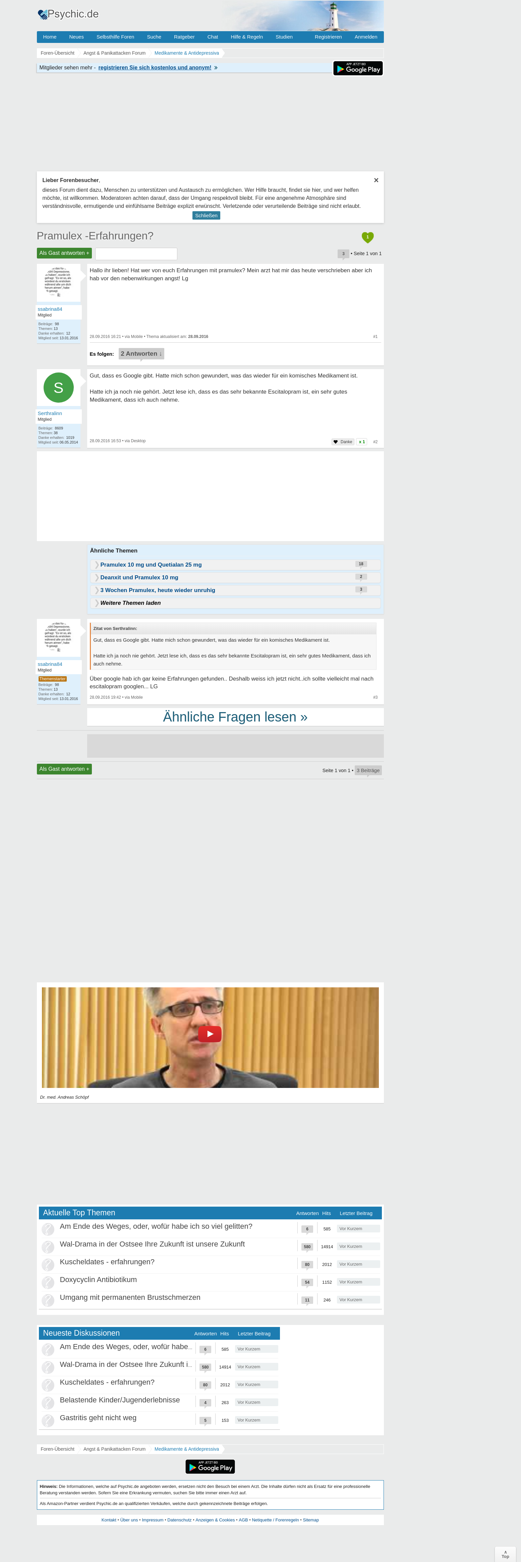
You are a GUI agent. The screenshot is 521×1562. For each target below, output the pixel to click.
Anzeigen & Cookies (215, 1519)
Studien (284, 37)
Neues (76, 37)
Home (50, 37)
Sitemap (311, 1519)
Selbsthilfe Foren (115, 37)
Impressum (152, 1519)
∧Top (505, 1554)
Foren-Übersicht (57, 1449)
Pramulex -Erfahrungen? (95, 236)
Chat (213, 37)
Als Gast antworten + (65, 253)
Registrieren (328, 37)
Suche (154, 37)
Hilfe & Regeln (247, 37)
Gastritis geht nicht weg (98, 1417)
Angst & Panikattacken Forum (114, 1449)
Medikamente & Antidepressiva (187, 1449)
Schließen (206, 215)
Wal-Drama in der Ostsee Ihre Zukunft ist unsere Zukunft (152, 1244)
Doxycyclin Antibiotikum (98, 1279)
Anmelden (366, 37)
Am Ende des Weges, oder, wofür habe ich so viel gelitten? (156, 1226)
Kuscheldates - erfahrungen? (107, 1262)
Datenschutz (179, 1519)
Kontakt (109, 1519)
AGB (243, 1519)
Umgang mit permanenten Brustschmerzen (130, 1297)
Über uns (129, 1519)
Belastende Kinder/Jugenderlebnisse (120, 1400)
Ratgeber (184, 37)
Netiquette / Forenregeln (275, 1519)
